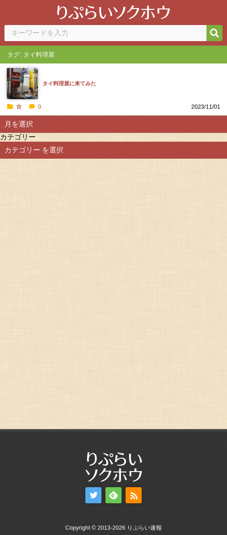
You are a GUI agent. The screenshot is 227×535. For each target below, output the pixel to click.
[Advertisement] (67, 293)
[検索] (214, 33)
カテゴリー (18, 137)
